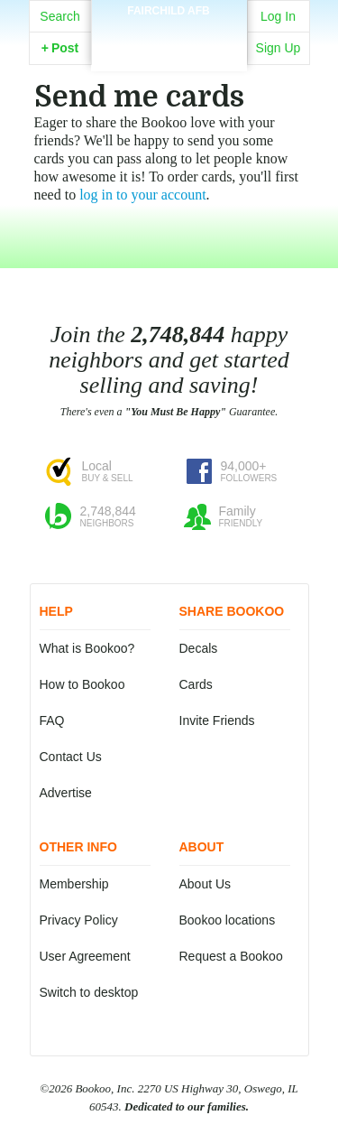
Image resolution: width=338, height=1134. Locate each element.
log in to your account (142, 194)
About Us (205, 884)
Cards (196, 684)
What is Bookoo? (87, 648)
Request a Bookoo (231, 956)
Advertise (66, 792)
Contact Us (71, 756)
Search (59, 16)
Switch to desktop (89, 992)
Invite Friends (217, 720)
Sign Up (278, 48)
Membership (74, 884)
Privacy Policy (79, 920)
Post (60, 48)
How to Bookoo (82, 684)
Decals (198, 648)
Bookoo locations (227, 920)
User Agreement (85, 956)
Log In (278, 16)
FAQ (52, 720)
